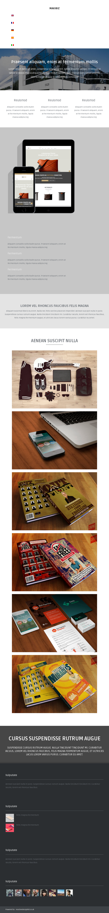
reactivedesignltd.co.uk (25, 909)
